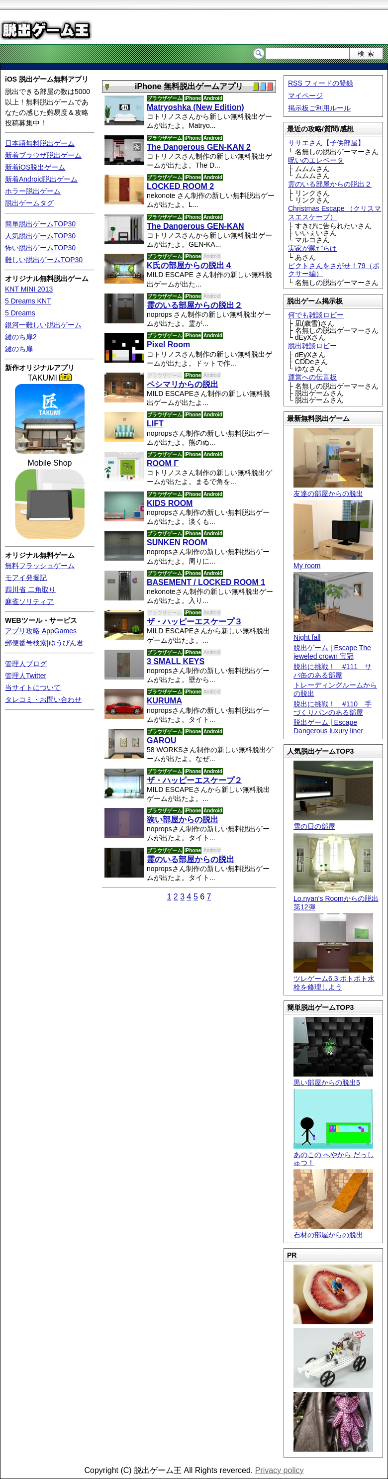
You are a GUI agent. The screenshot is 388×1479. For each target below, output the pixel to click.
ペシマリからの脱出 (182, 384)
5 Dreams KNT (28, 301)
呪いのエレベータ (316, 160)
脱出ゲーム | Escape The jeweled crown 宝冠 (332, 652)
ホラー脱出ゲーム (33, 191)
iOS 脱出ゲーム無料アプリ (47, 79)
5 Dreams (20, 313)
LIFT (155, 423)
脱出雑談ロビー (312, 346)
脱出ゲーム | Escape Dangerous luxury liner (328, 726)
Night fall (333, 633)
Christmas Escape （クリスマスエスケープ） (334, 212)
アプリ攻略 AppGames (41, 631)
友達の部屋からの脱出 (333, 489)
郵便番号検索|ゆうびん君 (44, 643)
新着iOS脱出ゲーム (35, 167)
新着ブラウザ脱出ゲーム (43, 155)
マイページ (305, 95)
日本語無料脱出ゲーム (40, 143)
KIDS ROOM (170, 503)
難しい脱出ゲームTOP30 (44, 260)
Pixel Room (168, 344)
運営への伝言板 (312, 377)
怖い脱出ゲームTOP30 (40, 248)
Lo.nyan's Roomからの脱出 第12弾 (336, 898)
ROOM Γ (163, 463)
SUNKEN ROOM (177, 542)
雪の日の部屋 (333, 822)
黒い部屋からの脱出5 (333, 1078)
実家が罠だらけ (312, 248)
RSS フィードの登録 (320, 83)
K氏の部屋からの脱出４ (189, 265)
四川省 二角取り (30, 589)
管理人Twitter (25, 676)
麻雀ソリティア (29, 601)
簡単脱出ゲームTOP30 (40, 224)
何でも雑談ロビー (316, 315)
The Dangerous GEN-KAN (195, 226)
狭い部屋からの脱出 (182, 819)
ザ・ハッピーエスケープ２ (194, 780)
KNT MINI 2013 (29, 289)
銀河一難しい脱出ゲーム (43, 325)
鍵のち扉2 (21, 337)
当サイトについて (33, 687)
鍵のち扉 (19, 349)
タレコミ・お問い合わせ (43, 699)
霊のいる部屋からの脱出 (190, 859)
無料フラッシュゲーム (40, 566)
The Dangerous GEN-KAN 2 (199, 147)
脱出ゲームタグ (29, 203)
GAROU (162, 740)
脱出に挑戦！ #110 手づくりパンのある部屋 (332, 708)
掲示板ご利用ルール (319, 108)
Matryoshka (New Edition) (195, 107)
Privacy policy (279, 1470)
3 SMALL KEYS (175, 661)
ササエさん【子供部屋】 (326, 143)
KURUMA (164, 700)
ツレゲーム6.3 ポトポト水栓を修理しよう (334, 978)
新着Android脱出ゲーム (41, 179)
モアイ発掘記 (26, 578)
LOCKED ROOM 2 (180, 186)
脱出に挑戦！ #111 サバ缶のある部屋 (332, 671)
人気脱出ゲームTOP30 (40, 236)
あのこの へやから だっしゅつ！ (333, 1154)
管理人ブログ (26, 664)
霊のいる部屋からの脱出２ (330, 184)
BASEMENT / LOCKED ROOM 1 (206, 582)
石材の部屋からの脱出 (333, 1230)
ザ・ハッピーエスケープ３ (194, 621)
